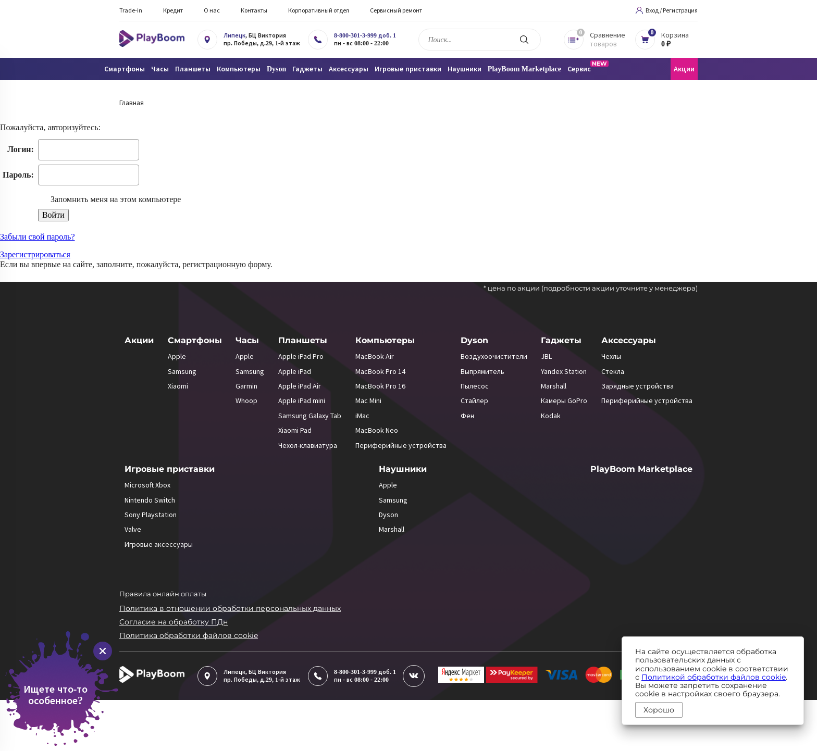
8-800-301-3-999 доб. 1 (365, 35)
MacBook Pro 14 (380, 371)
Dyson (474, 340)
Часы (247, 340)
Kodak (551, 415)
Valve (133, 529)
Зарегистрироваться (35, 254)
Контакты (254, 10)
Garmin (246, 386)
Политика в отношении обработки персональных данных (230, 608)
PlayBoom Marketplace (524, 69)
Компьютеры (385, 340)
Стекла (612, 371)
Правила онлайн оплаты (162, 594)
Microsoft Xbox (147, 485)
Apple (177, 356)
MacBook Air (374, 356)
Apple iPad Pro (301, 356)
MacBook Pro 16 (380, 386)
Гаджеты (561, 340)
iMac (362, 415)
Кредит (173, 10)
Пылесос (475, 386)
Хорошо (658, 710)
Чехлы (611, 356)
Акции (684, 69)
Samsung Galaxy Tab (309, 415)
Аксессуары (628, 340)
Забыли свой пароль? (37, 236)
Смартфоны (195, 340)
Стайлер (474, 400)
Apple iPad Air (299, 386)
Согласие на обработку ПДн (173, 622)
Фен (467, 415)
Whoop (246, 400)
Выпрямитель (482, 371)
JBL (546, 356)
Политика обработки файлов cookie (188, 635)
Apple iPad (294, 371)
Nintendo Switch (150, 500)
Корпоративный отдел (318, 10)
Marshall (553, 386)
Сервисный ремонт (396, 10)
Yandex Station (564, 371)
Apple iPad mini (301, 400)
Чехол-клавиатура (307, 445)
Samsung (182, 371)
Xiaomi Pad (295, 430)
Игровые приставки (170, 469)
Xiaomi (178, 386)
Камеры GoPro (564, 400)
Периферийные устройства (401, 445)
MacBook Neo (376, 430)
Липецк (234, 35)
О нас (212, 10)
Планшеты (302, 340)
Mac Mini (368, 400)
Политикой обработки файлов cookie (713, 677)
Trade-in (130, 10)
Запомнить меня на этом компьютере (114, 199)
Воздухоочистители (494, 356)
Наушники (403, 469)
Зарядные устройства (637, 386)
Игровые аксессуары (159, 544)
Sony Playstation (151, 514)
